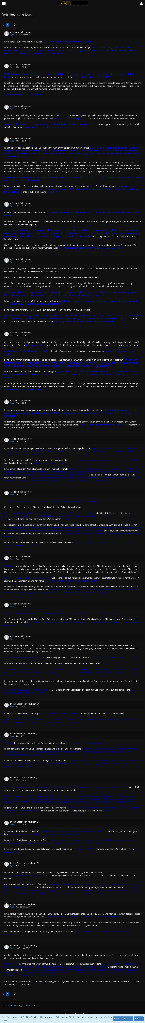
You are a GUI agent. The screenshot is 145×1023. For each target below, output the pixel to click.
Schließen (138, 1018)
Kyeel (12, 35)
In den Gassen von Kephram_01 (24, 704)
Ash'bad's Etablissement (21, 32)
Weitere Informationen (123, 1018)
